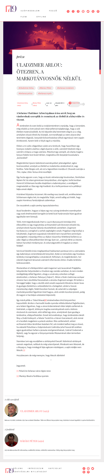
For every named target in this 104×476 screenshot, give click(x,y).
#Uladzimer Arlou (26, 88)
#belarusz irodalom (65, 88)
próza (21, 56)
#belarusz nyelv (45, 93)
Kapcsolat (55, 468)
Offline (42, 17)
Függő (53, 11)
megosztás (74, 103)
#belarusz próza (25, 93)
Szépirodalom (30, 11)
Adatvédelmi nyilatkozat (30, 471)
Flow (24, 17)
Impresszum (36, 468)
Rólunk (18, 468)
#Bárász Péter (45, 88)
